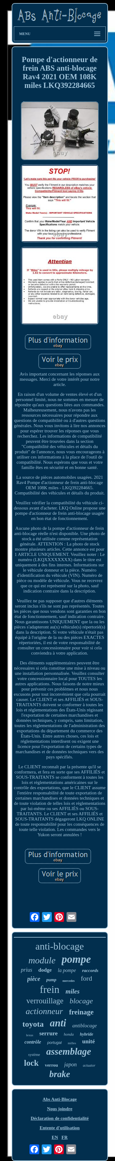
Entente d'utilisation (59, 1127)
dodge (45, 970)
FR (65, 1137)
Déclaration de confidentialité (60, 1118)
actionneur (44, 1011)
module (42, 960)
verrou (51, 1065)
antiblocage (84, 1026)
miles (73, 991)
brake (59, 1074)
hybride (86, 1034)
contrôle (33, 1042)
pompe (76, 959)
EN (55, 1137)
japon (70, 1064)
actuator (89, 1065)
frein (49, 989)
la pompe (67, 970)
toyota (33, 1024)
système (34, 1055)
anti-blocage (59, 946)
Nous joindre (59, 1108)
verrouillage (44, 1001)
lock (31, 1063)
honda (69, 1034)
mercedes (69, 980)
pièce (33, 978)
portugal (54, 1042)
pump (51, 980)
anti (58, 1023)
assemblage (68, 1051)
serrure (48, 1033)
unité (88, 1041)
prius (26, 970)
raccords (90, 970)
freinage (81, 1012)
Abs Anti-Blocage (60, 1099)
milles (72, 1043)
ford (86, 978)
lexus (29, 1035)
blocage (81, 1001)
